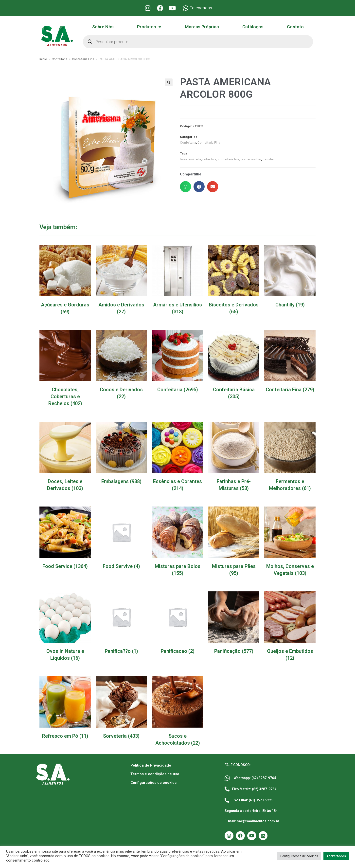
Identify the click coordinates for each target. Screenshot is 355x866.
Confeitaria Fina (83, 59)
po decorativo (250, 159)
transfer (267, 159)
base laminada (190, 159)
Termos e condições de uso (154, 774)
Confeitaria (59, 59)
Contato (295, 26)
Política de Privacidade (150, 765)
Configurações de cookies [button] (299, 856)
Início (43, 59)
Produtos (149, 27)
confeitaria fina (228, 159)
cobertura (209, 159)
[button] (169, 82)
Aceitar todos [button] (336, 856)
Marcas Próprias (202, 26)
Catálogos (253, 26)
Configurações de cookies (153, 782)
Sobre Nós (103, 26)
